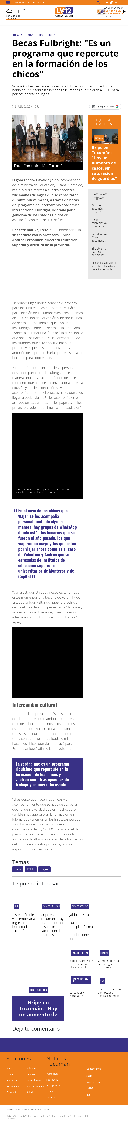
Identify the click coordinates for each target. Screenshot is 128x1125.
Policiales (31, 1068)
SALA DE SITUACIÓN (51, 906)
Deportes (31, 1074)
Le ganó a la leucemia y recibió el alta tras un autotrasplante (104, 266)
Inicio (9, 1068)
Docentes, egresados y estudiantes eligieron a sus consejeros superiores (79, 997)
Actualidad (12, 1080)
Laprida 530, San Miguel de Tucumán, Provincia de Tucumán (45, 1116)
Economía (11, 1092)
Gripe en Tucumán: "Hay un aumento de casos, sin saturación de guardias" (104, 163)
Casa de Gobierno (80, 906)
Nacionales (12, 1086)
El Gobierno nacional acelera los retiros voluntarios (99, 255)
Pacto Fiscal (52, 1073)
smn (16, 906)
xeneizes (51, 1097)
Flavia (49, 1091)
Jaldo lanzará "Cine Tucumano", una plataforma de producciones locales (81, 926)
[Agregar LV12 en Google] (105, 107)
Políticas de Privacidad (39, 1109)
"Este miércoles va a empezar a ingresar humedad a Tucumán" (99, 228)
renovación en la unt (80, 980)
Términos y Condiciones (16, 1109)
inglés (44, 869)
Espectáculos (33, 1080)
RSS (88, 1094)
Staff (89, 1075)
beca (18, 869)
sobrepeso (52, 1079)
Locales (10, 1074)
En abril (104, 953)
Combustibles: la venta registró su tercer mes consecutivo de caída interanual (108, 967)
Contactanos (93, 1068)
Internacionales (35, 1086)
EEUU (30, 869)
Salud (29, 1092)
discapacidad (53, 1085)
